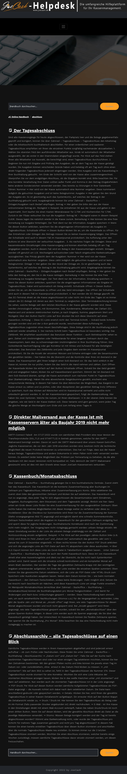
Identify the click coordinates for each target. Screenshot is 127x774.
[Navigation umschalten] (63, 26)
